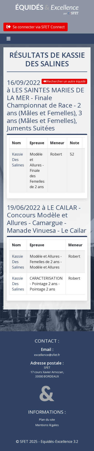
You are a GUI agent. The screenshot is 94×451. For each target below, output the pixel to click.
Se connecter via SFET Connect (35, 26)
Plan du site (47, 419)
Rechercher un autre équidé (64, 81)
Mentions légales (47, 425)
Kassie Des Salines (18, 160)
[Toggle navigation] (9, 38)
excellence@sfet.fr (47, 355)
